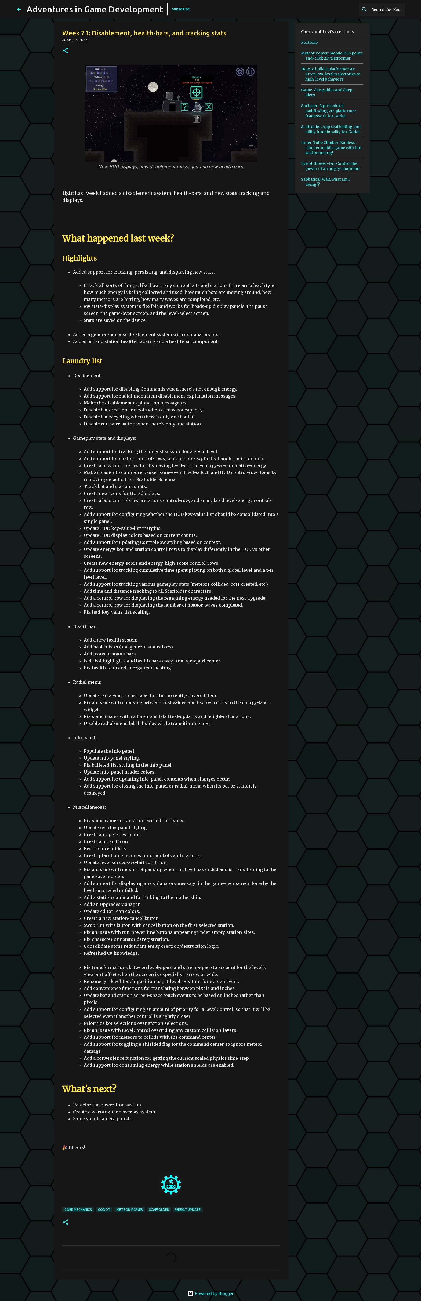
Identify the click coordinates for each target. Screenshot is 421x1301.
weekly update (188, 1209)
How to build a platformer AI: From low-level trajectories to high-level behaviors (330, 74)
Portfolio (309, 42)
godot (104, 1209)
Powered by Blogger (210, 1293)
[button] (65, 50)
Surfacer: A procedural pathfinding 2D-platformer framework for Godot (328, 110)
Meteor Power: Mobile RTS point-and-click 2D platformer (332, 56)
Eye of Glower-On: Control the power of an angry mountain (330, 166)
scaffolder (159, 1209)
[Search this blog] (377, 9)
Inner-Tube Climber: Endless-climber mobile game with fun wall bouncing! (331, 147)
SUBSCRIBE (181, 9)
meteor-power (130, 1209)
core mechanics (78, 1209)
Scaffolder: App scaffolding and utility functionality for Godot (331, 129)
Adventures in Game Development (95, 9)
